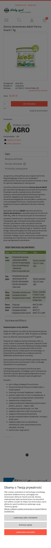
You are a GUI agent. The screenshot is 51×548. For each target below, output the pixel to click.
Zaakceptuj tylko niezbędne (25, 517)
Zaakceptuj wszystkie (25, 532)
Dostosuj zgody (25, 525)
